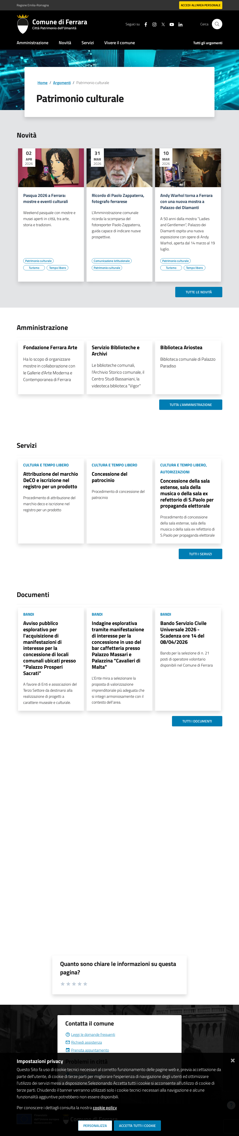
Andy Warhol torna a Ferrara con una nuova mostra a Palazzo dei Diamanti (186, 201)
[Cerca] (217, 24)
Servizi (88, 42)
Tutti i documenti (197, 721)
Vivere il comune (119, 42)
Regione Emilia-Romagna (33, 5)
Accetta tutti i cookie (137, 1125)
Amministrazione (32, 42)
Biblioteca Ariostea (181, 347)
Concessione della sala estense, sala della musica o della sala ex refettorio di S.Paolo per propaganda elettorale (187, 493)
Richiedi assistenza (83, 1042)
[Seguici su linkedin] (178, 24)
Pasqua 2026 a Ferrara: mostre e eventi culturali (45, 198)
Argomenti (62, 83)
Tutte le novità (199, 292)
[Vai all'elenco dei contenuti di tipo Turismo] (34, 267)
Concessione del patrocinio (109, 477)
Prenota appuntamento (87, 1050)
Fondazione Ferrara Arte (50, 347)
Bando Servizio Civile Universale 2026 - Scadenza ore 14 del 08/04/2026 (183, 632)
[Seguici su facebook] (144, 24)
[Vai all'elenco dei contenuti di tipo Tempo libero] (57, 267)
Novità (65, 42)
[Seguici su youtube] (170, 24)
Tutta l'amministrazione (191, 404)
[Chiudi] (232, 1059)
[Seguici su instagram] (152, 24)
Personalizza (95, 1125)
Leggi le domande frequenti (90, 1034)
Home (42, 83)
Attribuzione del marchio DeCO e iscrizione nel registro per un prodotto (50, 480)
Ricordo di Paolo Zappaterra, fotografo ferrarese (118, 198)
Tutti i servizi (200, 554)
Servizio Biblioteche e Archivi (115, 350)
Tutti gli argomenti (207, 43)
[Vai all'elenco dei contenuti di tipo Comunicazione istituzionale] (112, 260)
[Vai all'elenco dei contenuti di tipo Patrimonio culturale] (38, 260)
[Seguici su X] (161, 24)
